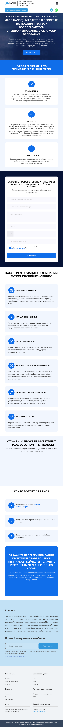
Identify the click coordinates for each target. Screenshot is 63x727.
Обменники (9, 699)
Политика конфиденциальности (15, 656)
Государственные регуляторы (43, 694)
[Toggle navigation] (57, 3)
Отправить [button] (31, 255)
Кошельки (8, 694)
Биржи (7, 697)
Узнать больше (31, 53)
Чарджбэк (36, 684)
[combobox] (10, 234)
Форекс (7, 679)
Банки (35, 679)
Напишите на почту (39, 710)
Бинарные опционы (11, 682)
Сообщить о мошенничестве (16, 10)
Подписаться (48, 646)
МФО (34, 682)
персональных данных (19, 249)
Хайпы (7, 684)
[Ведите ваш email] (31, 646)
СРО (34, 697)
